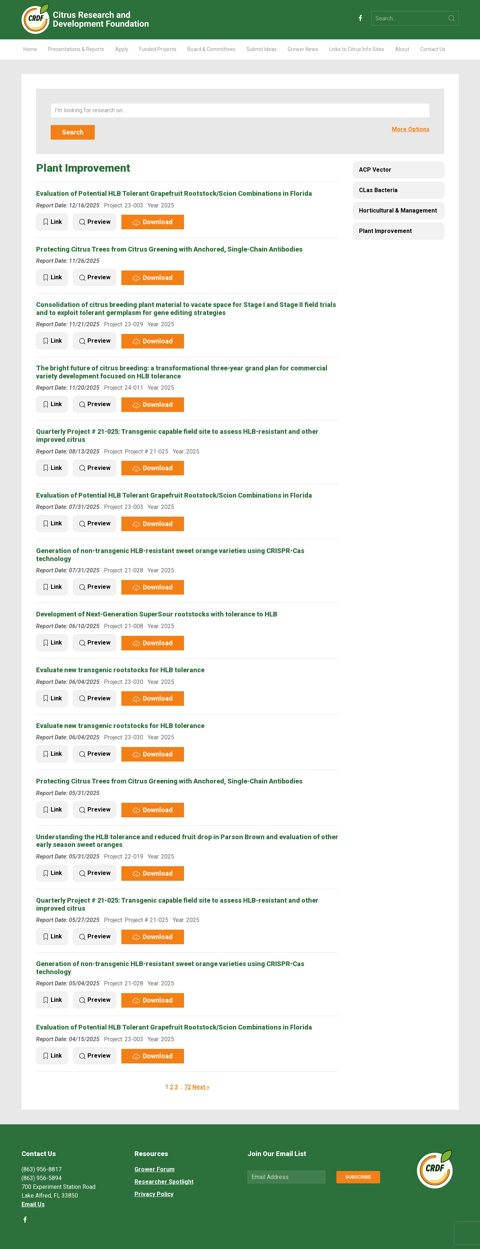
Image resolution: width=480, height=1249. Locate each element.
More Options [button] (411, 129)
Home (30, 49)
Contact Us (432, 49)
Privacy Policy (153, 1194)
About (402, 49)
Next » (201, 1086)
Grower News (303, 49)
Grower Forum (154, 1169)
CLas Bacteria (378, 190)
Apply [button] (121, 49)
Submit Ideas (261, 49)
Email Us (33, 1204)
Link (52, 222)
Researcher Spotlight (164, 1181)
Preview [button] (94, 222)
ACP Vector (375, 169)
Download (153, 222)
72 (187, 1086)
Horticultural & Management (398, 210)
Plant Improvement (385, 230)
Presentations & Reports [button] (76, 49)
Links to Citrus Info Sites (356, 49)
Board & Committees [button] (211, 49)
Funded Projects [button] (157, 49)
